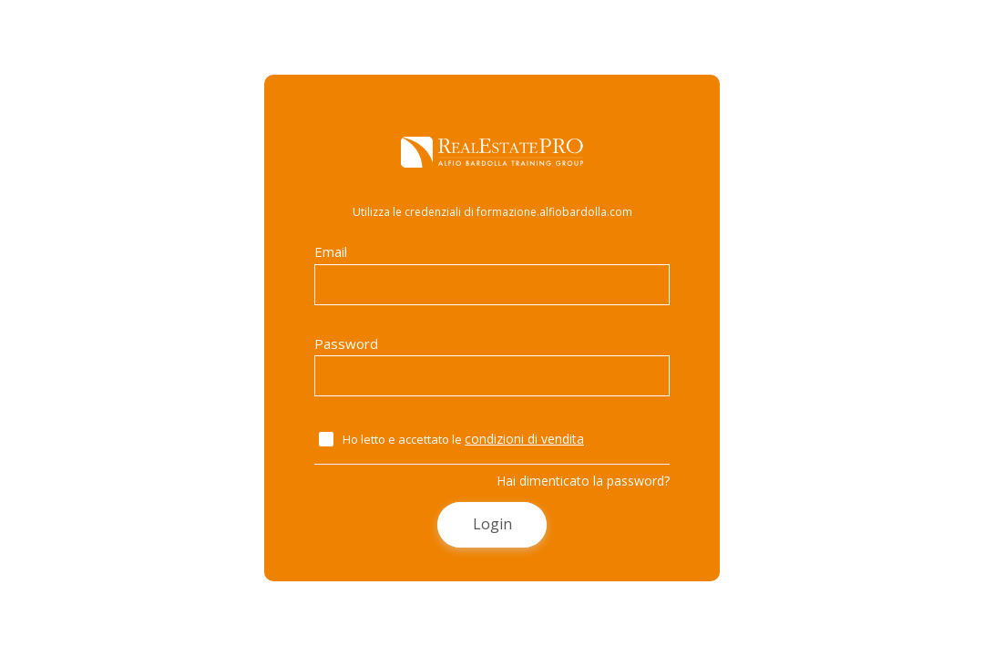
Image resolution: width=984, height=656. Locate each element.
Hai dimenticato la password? (583, 480)
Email (492, 273)
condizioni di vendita (524, 438)
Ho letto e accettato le (463, 438)
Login (492, 524)
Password (492, 365)
